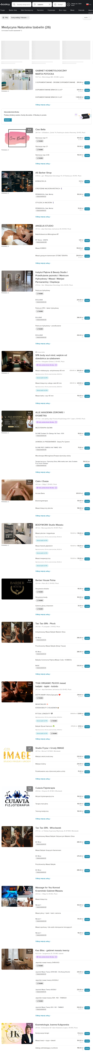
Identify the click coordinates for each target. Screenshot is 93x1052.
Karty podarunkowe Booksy (46, 365)
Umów (87, 83)
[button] (21, 4)
